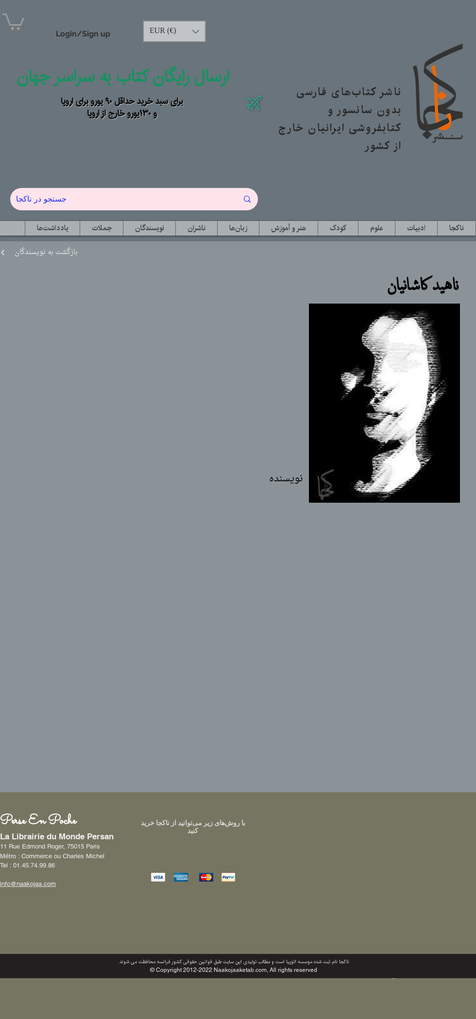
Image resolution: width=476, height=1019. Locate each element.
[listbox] (174, 31)
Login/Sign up (83, 33)
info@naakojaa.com (28, 883)
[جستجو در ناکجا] (119, 199)
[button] (13, 21)
